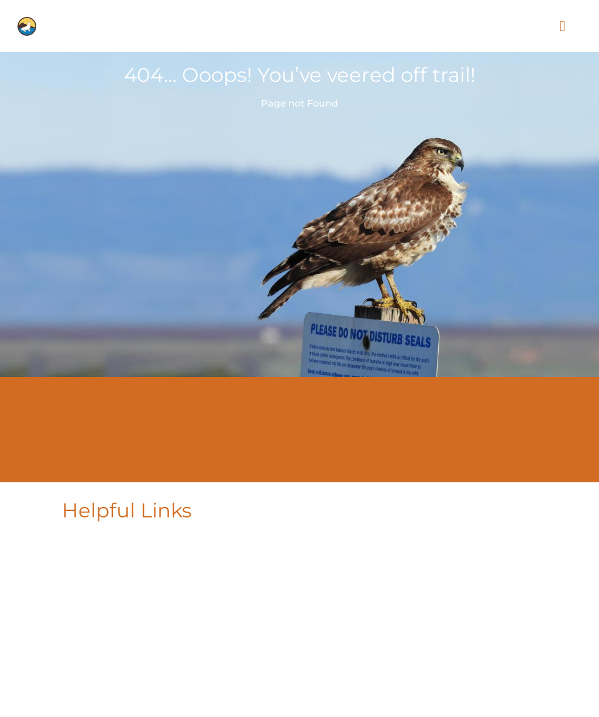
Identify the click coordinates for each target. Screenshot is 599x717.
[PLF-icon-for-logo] (27, 22)
